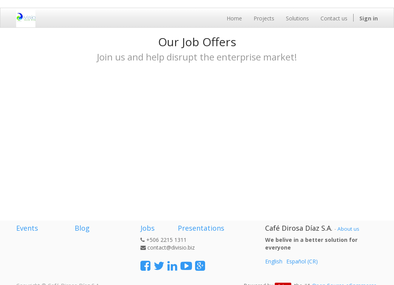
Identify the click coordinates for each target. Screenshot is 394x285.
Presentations (200, 228)
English (273, 261)
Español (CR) (302, 261)
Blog (82, 228)
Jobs (147, 228)
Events (27, 228)
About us (348, 228)
